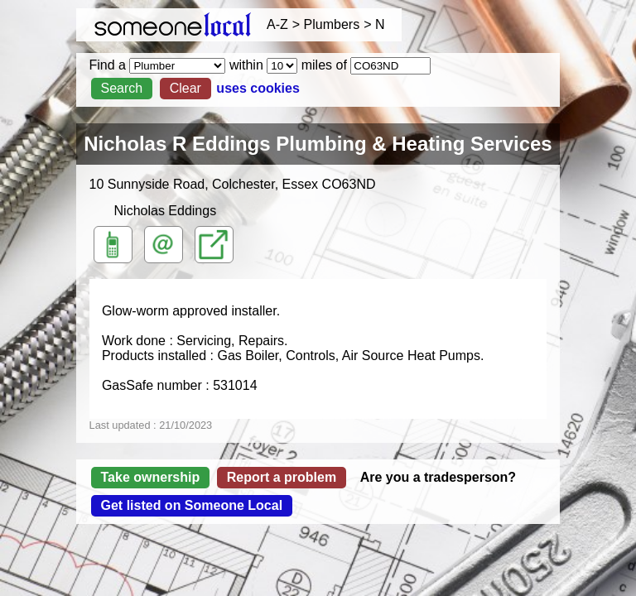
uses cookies (258, 88)
